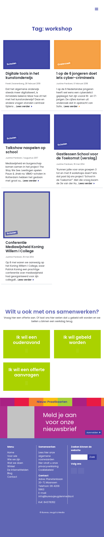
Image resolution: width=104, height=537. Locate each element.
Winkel (11, 466)
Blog (9, 473)
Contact (12, 476)
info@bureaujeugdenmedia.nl (56, 496)
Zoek (92, 457)
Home (10, 452)
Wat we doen (15, 463)
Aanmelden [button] (92, 432)
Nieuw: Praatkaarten (52, 402)
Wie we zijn (13, 459)
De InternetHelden (17, 470)
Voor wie (12, 456)
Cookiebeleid (45, 470)
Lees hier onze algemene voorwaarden (46, 456)
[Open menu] (97, 9)
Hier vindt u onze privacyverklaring (48, 464)
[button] (77, 351)
